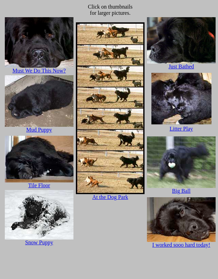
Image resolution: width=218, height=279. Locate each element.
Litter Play (181, 129)
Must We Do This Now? (39, 68)
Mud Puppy (39, 127)
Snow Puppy (39, 242)
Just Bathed (181, 64)
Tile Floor (39, 185)
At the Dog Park (110, 194)
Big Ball (181, 188)
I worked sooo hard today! (181, 242)
